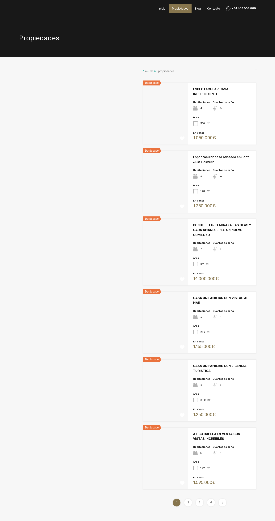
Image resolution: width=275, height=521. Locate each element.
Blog (198, 8)
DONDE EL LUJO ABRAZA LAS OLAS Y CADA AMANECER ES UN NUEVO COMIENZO (222, 230)
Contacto (213, 8)
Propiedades (180, 8)
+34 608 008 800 (244, 8)
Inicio (162, 8)
